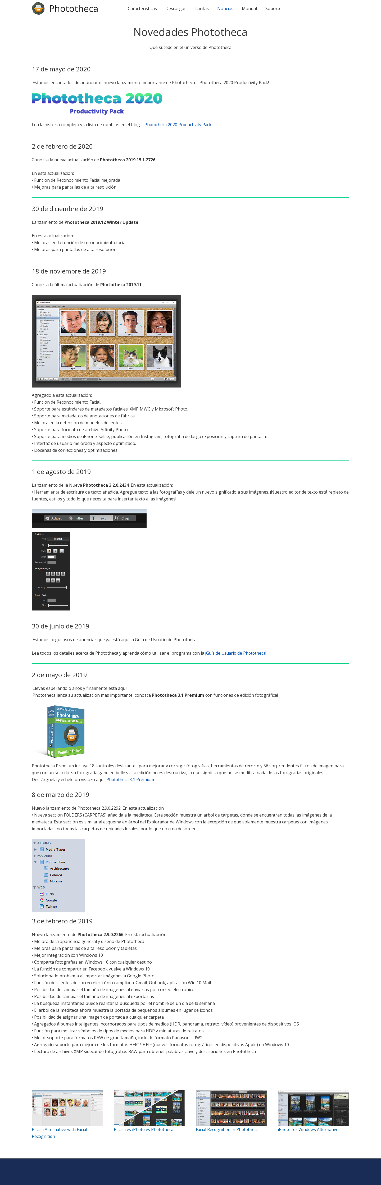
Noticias (226, 8)
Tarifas (203, 8)
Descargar (176, 8)
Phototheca (74, 8)
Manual (250, 8)
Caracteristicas (143, 8)
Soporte (274, 8)
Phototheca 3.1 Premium (130, 779)
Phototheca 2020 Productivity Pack (178, 124)
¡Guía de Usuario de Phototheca (236, 653)
